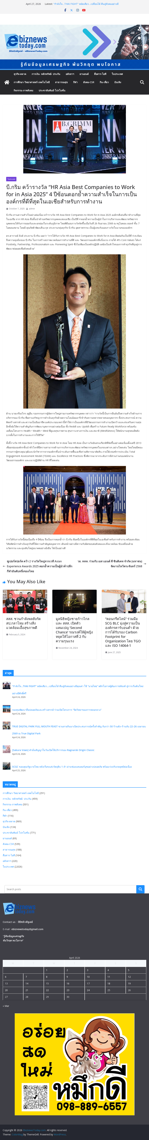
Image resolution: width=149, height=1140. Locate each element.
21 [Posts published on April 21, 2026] (26, 990)
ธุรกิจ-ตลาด (20, 74)
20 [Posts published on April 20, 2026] (6, 990)
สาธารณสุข (61, 82)
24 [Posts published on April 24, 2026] (88, 990)
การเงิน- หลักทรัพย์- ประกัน (46, 74)
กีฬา (75, 82)
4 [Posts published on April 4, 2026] (108, 970)
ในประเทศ (117, 74)
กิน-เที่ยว (104, 82)
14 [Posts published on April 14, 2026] (26, 983)
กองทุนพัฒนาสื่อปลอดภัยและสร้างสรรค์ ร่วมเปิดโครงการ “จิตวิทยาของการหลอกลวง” (57, 709)
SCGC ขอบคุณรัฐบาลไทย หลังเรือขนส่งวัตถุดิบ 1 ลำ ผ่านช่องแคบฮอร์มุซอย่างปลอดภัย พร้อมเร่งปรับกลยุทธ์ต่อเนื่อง (72, 766)
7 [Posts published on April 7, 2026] (26, 976)
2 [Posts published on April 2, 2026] (67, 970)
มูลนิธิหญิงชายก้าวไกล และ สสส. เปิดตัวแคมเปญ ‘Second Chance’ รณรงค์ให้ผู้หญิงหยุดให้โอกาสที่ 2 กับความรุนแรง (74, 629)
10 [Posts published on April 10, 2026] (88, 976)
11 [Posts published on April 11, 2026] (108, 976)
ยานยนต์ (84, 74)
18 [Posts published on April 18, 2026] (108, 983)
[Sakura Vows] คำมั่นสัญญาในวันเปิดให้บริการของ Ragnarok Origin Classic (53, 750)
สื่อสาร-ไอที (100, 74)
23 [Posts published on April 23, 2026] (68, 990)
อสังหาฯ (70, 74)
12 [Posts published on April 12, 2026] (129, 976)
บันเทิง (117, 82)
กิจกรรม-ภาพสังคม (23, 90)
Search (140, 889)
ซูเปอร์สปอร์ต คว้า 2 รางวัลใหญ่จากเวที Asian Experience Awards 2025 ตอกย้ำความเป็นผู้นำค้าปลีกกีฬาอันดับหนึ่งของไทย (37, 566)
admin (32, 208)
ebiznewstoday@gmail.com (27, 929)
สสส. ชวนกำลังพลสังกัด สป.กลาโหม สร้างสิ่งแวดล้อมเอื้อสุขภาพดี (23, 623)
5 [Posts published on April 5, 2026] (128, 970)
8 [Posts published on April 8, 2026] (46, 976)
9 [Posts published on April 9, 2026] (67, 976)
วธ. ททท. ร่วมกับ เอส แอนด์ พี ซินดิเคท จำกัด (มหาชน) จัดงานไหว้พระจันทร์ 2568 (111, 563)
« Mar (6, 1006)
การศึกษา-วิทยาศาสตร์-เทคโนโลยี (32, 82)
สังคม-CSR (88, 82)
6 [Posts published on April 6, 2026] (5, 976)
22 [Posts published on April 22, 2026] (47, 990)
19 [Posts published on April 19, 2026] (129, 983)
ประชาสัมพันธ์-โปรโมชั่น (52, 90)
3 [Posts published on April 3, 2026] (87, 970)
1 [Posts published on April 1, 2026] (46, 970)
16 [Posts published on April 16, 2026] (68, 983)
